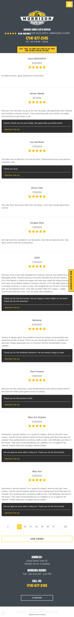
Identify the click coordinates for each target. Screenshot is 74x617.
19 (42, 527)
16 (24, 527)
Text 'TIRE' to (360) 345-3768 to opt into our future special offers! (37, 49)
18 (36, 527)
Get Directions (37, 598)
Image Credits (33, 609)
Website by (37, 615)
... (12, 527)
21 (54, 527)
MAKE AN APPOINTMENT (70, 280)
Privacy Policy (41, 609)
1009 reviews (24, 33)
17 (30, 527)
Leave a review (37, 540)
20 (48, 527)
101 (67, 527)
